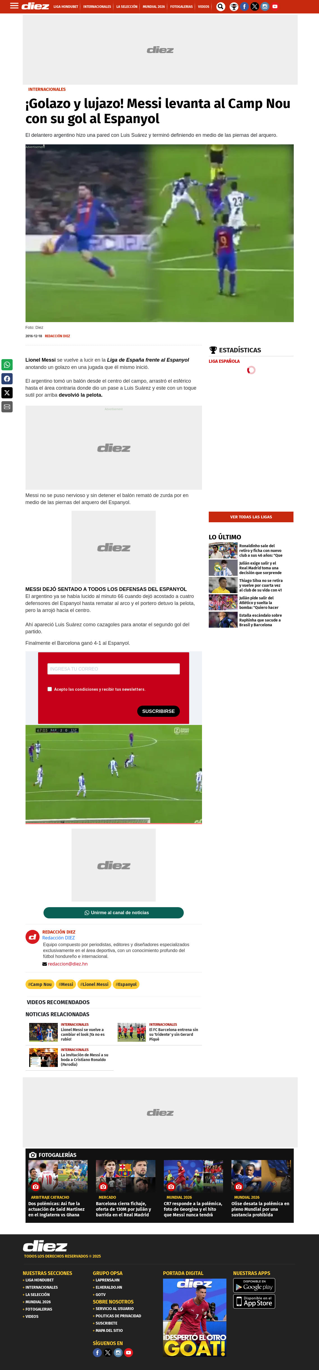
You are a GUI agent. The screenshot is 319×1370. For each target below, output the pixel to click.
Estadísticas (240, 350)
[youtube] (128, 1353)
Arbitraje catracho (50, 1198)
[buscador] (220, 6)
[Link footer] (45, 1246)
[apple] (265, 1301)
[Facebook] (97, 1353)
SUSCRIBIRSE (158, 711)
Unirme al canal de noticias (120, 913)
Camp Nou (41, 984)
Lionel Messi (96, 984)
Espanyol (127, 984)
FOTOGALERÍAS (57, 1155)
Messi (67, 984)
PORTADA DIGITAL (183, 1273)
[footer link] (160, 1259)
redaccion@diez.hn (65, 964)
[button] (7, 364)
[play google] (265, 1285)
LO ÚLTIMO (225, 537)
